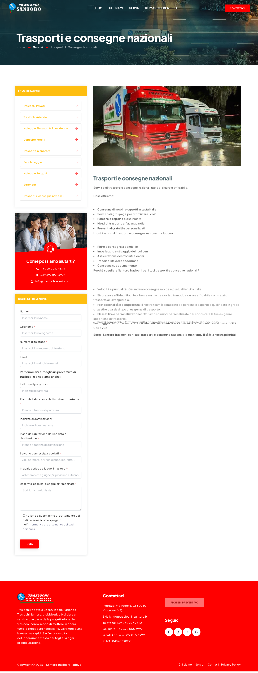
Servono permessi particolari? (40, 453)
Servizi (136, 8)
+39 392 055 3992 (53, 275)
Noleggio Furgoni (35, 173)
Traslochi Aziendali (36, 117)
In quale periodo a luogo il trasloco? (44, 468)
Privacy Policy (231, 665)
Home (100, 8)
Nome (24, 311)
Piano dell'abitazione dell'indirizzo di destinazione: (43, 436)
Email (23, 357)
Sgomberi (30, 185)
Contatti (213, 665)
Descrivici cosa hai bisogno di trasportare (48, 483)
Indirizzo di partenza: (34, 384)
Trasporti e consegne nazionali (44, 196)
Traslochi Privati (34, 106)
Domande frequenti (162, 8)
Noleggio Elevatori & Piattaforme (46, 128)
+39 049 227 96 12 (53, 269)
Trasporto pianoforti (37, 151)
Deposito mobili (34, 140)
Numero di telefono (33, 342)
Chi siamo (118, 8)
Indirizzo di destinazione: (37, 418)
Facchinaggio (33, 162)
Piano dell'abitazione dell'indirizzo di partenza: (50, 401)
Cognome (27, 326)
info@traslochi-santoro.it (53, 281)
